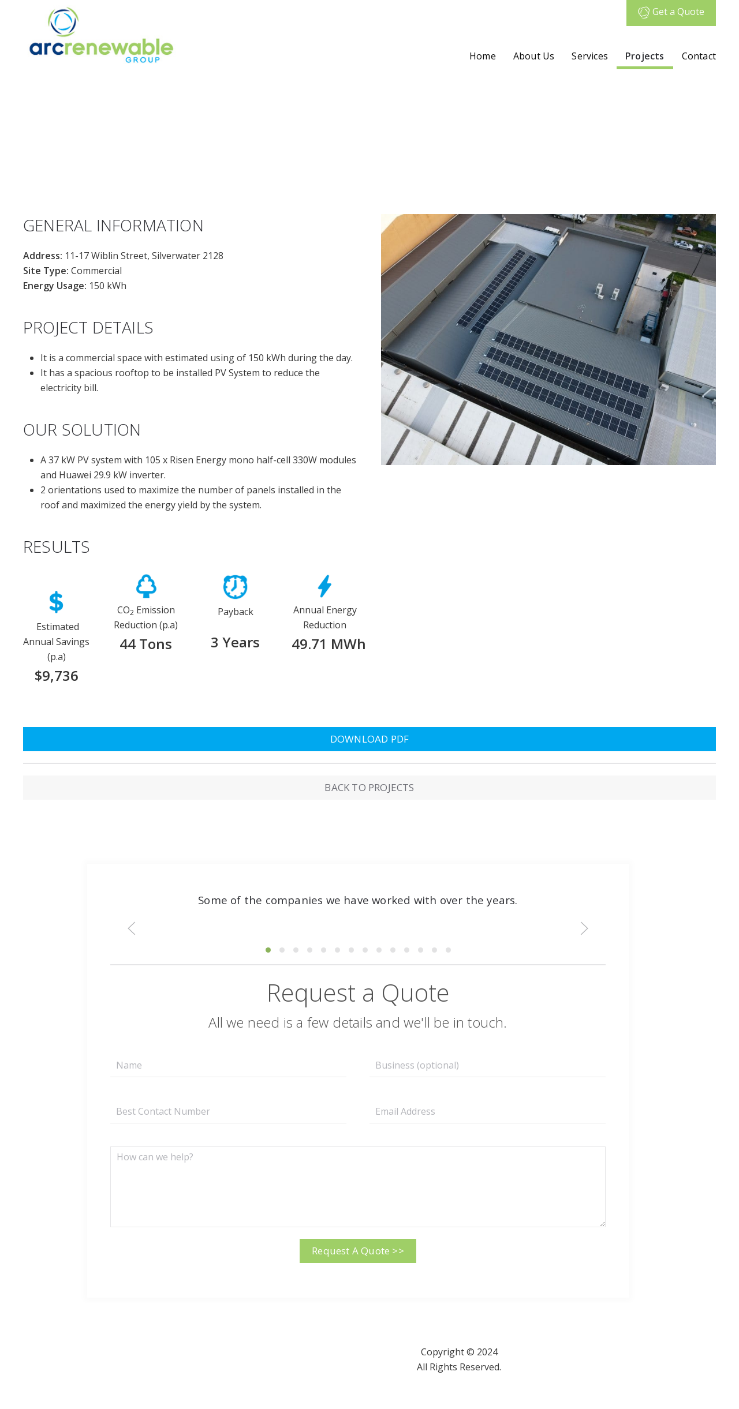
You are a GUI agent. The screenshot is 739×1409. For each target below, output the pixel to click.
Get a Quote (671, 11)
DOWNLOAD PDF (369, 738)
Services (590, 56)
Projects (645, 56)
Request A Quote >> (358, 1250)
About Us (534, 56)
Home (482, 56)
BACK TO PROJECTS (369, 787)
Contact (699, 56)
